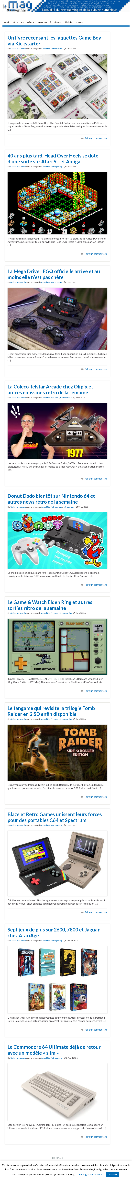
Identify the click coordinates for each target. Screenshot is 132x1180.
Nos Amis (55, 397)
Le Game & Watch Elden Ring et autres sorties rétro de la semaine (50, 605)
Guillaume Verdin (18, 48)
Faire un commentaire (96, 138)
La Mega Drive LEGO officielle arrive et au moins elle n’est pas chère (54, 274)
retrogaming (18, 22)
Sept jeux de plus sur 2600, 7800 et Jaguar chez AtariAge (54, 932)
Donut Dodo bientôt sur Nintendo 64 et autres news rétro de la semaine (51, 499)
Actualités (45, 48)
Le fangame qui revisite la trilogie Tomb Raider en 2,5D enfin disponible (51, 711)
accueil (6, 22)
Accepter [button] (112, 1174)
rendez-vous (42, 22)
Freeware (55, 613)
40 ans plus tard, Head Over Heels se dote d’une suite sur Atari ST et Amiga (53, 158)
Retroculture (56, 48)
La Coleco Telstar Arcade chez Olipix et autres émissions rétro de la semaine (50, 389)
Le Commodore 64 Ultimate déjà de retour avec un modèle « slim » (54, 1050)
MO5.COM (68, 22)
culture (30, 22)
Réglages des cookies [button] (90, 1174)
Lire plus (57, 1158)
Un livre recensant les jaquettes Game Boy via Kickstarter (54, 40)
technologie (55, 22)
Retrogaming (56, 166)
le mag (79, 22)
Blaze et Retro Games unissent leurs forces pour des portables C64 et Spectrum (55, 817)
